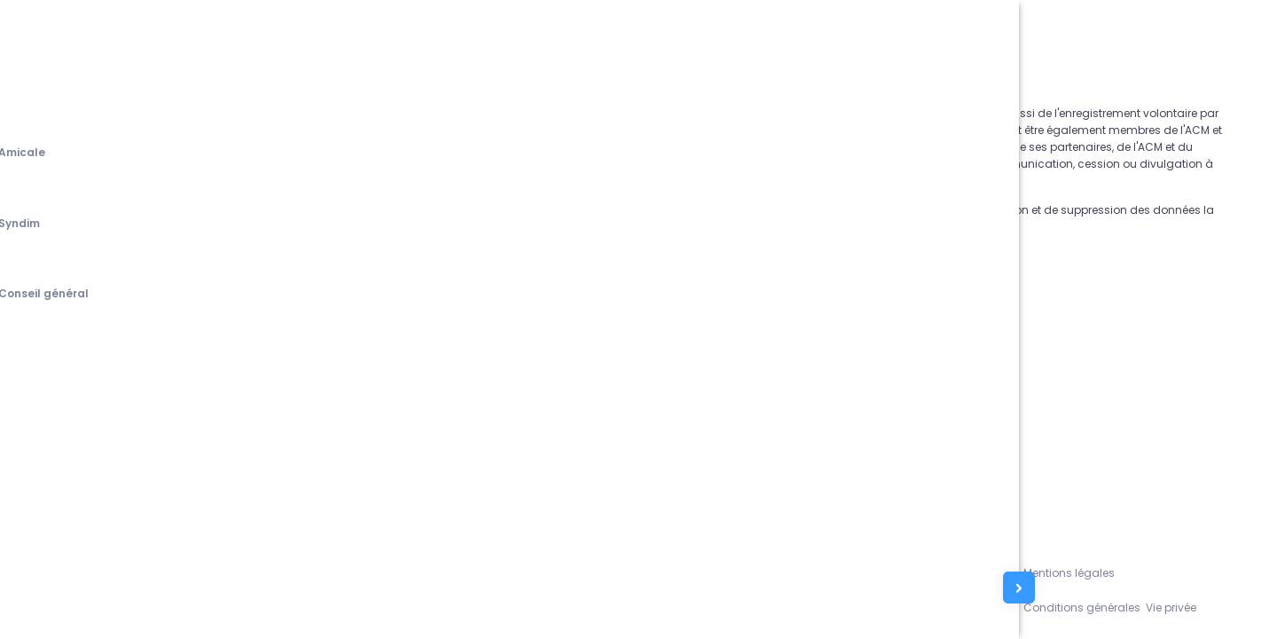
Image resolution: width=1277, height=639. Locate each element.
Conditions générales (1123, 605)
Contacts (963, 605)
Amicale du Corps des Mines (227, 605)
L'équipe (1030, 569)
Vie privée (1220, 605)
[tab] (39, 153)
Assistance (968, 569)
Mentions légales (1110, 569)
